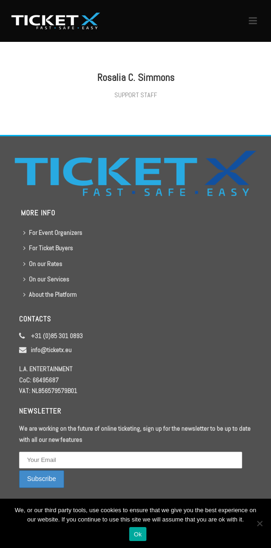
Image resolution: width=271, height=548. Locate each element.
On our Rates (42, 264)
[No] (259, 523)
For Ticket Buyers (48, 248)
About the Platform (50, 294)
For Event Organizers (52, 232)
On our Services (46, 279)
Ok (138, 534)
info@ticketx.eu (51, 350)
